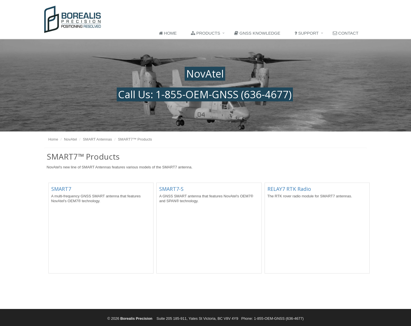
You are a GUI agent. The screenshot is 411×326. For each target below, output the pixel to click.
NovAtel (70, 139)
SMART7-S (171, 188)
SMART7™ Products (135, 139)
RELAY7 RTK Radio (289, 188)
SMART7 (61, 188)
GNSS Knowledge (257, 33)
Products (205, 33)
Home (168, 33)
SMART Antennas (97, 139)
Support (307, 33)
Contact (346, 33)
